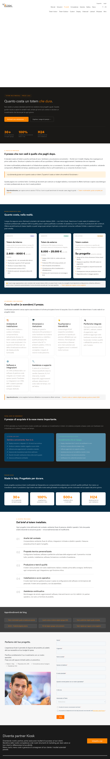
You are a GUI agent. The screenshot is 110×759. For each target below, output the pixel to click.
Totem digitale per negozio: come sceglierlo (89, 626)
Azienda (82, 7)
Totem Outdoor (63, 11)
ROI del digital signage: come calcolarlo (53, 626)
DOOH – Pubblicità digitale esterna (18, 626)
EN (105, 7)
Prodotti (66, 7)
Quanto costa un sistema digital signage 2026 (55, 620)
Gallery (88, 7)
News (94, 7)
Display (78, 11)
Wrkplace (99, 11)
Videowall (85, 11)
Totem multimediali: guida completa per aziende (21, 620)
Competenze (74, 7)
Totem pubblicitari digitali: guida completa (88, 620)
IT (102, 7)
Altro (105, 11)
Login (104, 3)
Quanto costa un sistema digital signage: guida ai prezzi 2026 (81, 397)
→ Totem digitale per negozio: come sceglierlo (73, 285)
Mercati (53, 7)
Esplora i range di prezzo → (42, 119)
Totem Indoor (53, 11)
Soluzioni (59, 7)
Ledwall (92, 11)
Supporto (99, 3)
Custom (72, 11)
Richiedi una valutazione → (16, 119)
